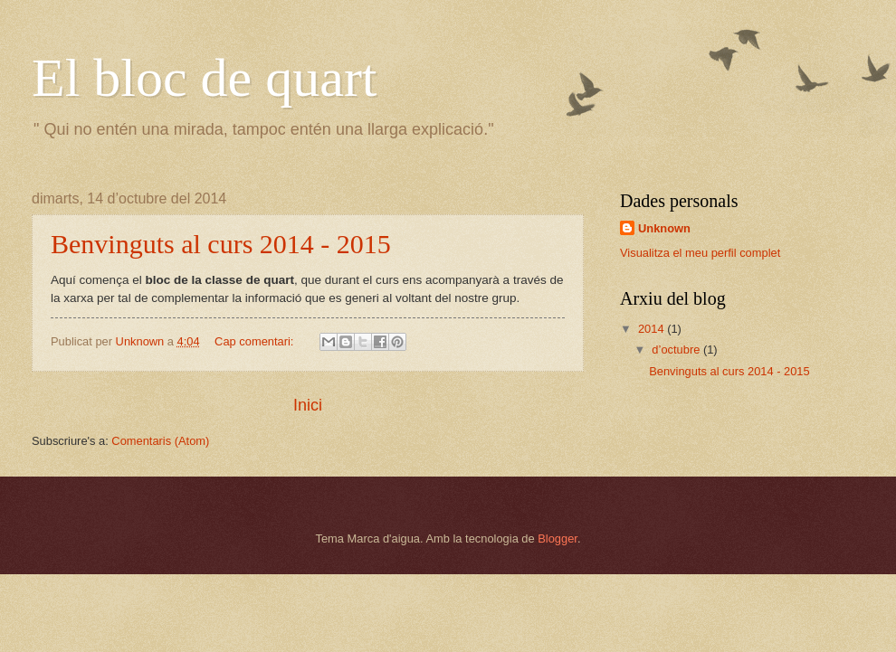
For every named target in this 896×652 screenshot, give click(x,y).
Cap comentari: (255, 341)
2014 (652, 328)
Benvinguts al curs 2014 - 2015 (221, 244)
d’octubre (677, 349)
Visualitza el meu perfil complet (700, 253)
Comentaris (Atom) (160, 441)
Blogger (557, 538)
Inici (307, 405)
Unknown (664, 228)
